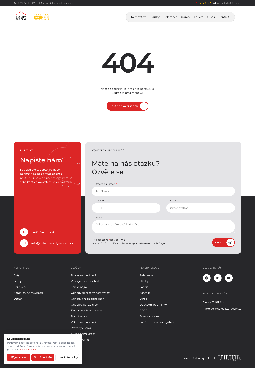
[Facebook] (207, 278)
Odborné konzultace (84, 304)
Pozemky (20, 287)
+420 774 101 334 (42, 232)
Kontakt (224, 17)
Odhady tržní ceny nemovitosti (91, 292)
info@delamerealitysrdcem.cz (52, 243)
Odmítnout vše (43, 357)
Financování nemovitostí (87, 310)
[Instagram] (218, 278)
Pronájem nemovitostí (85, 281)
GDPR (143, 310)
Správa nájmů (80, 287)
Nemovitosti (139, 17)
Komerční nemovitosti (28, 292)
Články (185, 17)
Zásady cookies (149, 316)
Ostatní (18, 298)
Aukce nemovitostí (83, 333)
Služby (155, 17)
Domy (18, 281)
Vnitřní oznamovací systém (157, 322)
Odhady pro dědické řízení (88, 298)
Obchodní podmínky (153, 304)
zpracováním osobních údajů (148, 243)
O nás (211, 17)
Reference (170, 17)
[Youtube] (229, 278)
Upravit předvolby (67, 357)
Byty (17, 275)
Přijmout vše (18, 357)
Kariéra (198, 17)
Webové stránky (194, 358)
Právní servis (79, 316)
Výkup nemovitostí (83, 322)
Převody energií (81, 328)
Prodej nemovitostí (83, 275)
